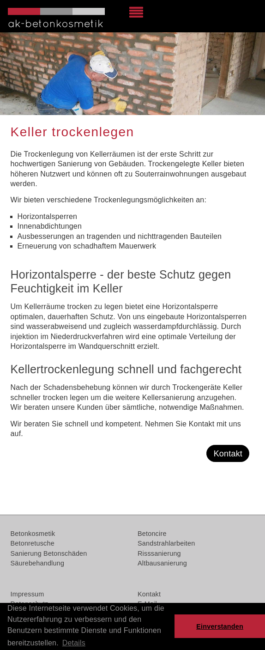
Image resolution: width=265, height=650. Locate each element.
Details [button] (73, 643)
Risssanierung (159, 553)
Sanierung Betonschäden (49, 553)
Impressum (27, 594)
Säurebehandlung (38, 563)
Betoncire (152, 533)
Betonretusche (32, 543)
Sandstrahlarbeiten (166, 543)
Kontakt (228, 453)
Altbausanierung (162, 563)
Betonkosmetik (33, 533)
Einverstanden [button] (219, 626)
